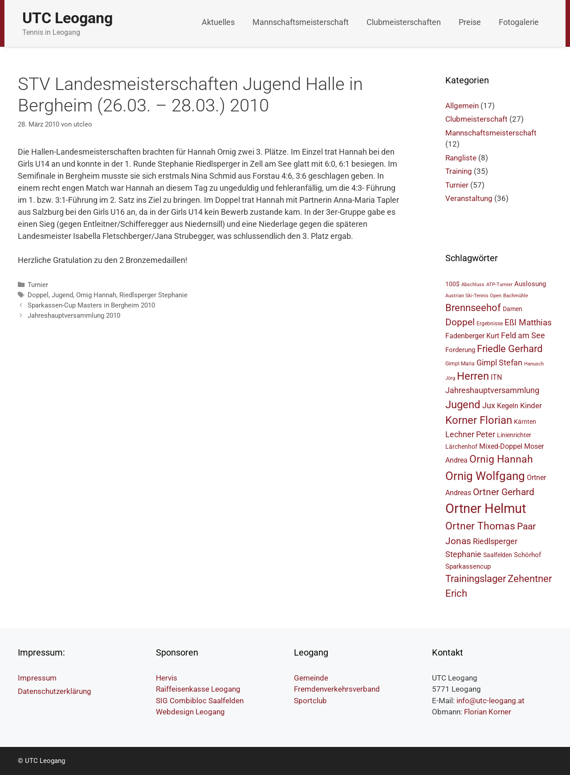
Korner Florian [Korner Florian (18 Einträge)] (478, 420)
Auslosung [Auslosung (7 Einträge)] (530, 284)
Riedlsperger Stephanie (153, 295)
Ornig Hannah (96, 295)
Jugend (62, 295)
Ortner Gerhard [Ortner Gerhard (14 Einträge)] (503, 491)
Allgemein (462, 105)
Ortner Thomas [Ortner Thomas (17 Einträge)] (480, 526)
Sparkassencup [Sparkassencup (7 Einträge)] (468, 566)
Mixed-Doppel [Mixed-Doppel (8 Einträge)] (500, 446)
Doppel (38, 295)
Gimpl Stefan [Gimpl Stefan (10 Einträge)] (499, 362)
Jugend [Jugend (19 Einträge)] (462, 404)
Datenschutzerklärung (54, 691)
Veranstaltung (469, 198)
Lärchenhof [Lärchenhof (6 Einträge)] (461, 446)
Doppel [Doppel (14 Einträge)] (460, 322)
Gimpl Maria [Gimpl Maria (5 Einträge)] (460, 363)
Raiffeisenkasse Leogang (198, 689)
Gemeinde (311, 677)
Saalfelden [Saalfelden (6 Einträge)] (497, 554)
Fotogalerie (519, 22)
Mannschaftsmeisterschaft (300, 22)
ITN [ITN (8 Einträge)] (496, 377)
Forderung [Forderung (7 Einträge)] (460, 350)
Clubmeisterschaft (476, 119)
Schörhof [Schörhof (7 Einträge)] (527, 555)
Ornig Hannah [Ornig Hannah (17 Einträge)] (501, 459)
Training (458, 171)
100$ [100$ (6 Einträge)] (452, 283)
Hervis (166, 677)
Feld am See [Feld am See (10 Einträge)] (523, 335)
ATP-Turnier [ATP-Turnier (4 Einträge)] (499, 284)
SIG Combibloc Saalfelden (200, 700)
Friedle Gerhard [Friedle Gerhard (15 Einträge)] (509, 348)
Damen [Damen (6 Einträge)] (512, 308)
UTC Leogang (67, 18)
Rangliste (460, 157)
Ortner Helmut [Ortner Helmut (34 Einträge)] (485, 508)
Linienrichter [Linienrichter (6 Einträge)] (514, 435)
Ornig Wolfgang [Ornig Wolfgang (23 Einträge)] (485, 476)
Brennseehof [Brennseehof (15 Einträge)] (473, 307)
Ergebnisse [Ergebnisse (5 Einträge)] (489, 323)
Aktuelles (218, 22)
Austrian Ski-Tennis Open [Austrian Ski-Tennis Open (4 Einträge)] (473, 296)
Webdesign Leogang (190, 711)
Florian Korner (487, 711)
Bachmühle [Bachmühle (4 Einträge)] (515, 296)
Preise (470, 22)
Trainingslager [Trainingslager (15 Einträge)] (475, 578)
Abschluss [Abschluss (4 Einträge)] (472, 284)
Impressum (37, 677)
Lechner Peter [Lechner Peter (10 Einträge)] (470, 434)
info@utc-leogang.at (490, 700)
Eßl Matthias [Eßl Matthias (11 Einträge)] (528, 322)
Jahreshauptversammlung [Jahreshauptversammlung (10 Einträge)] (492, 390)
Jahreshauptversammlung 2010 (74, 316)
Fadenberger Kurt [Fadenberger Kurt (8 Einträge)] (472, 336)
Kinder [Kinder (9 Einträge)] (531, 405)
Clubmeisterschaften (403, 22)
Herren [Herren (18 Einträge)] (473, 376)
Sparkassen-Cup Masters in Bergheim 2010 (91, 305)
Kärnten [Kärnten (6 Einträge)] (525, 421)
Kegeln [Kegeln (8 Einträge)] (507, 406)
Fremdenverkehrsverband (337, 689)
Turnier (38, 285)
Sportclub (310, 700)
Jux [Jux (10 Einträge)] (488, 405)
